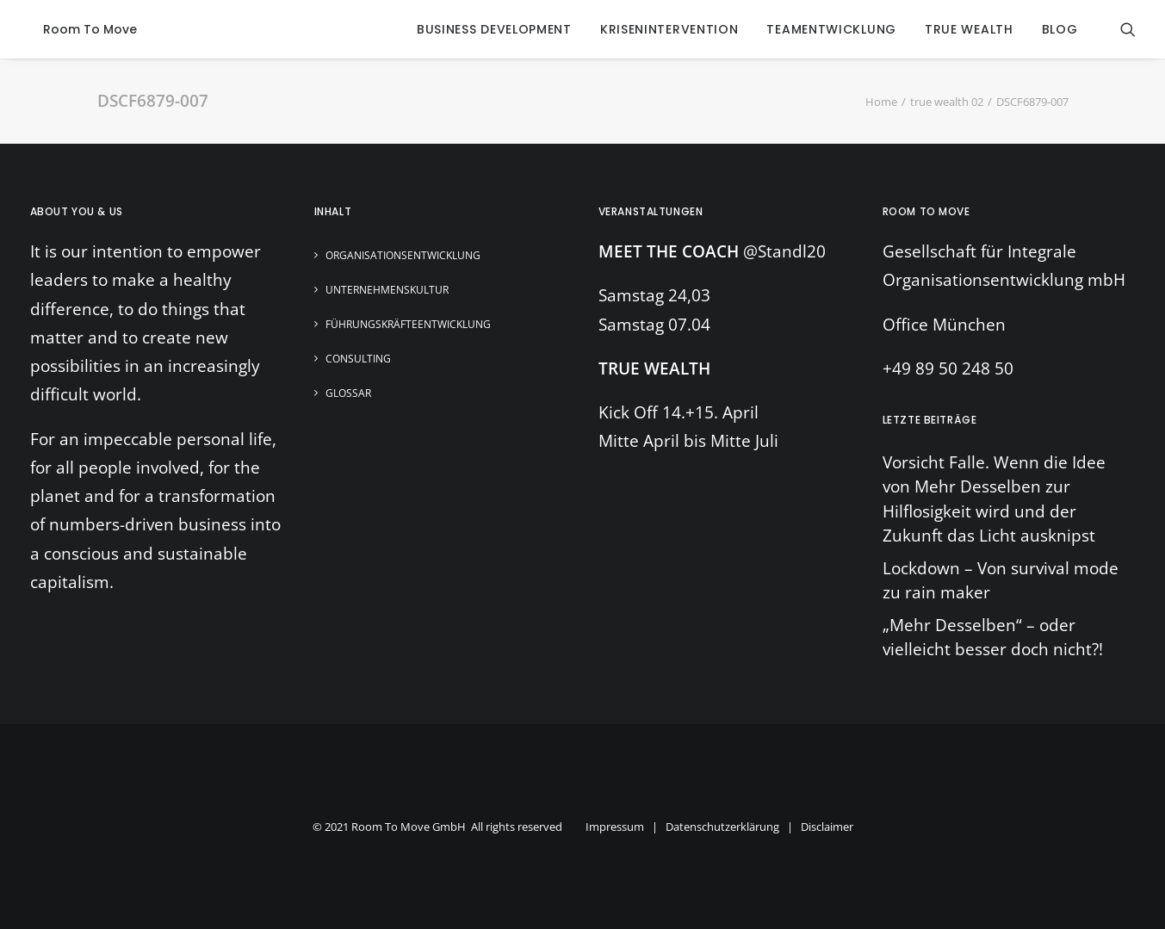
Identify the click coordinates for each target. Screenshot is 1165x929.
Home (881, 101)
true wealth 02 (946, 101)
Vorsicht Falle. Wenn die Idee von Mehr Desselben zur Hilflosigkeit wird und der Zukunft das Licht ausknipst (994, 499)
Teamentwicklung (831, 29)
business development (494, 29)
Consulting (358, 358)
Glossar (348, 393)
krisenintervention (669, 29)
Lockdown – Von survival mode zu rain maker (1001, 580)
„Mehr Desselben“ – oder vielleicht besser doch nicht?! (993, 637)
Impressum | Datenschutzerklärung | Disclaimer (719, 826)
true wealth (969, 29)
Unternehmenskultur (387, 289)
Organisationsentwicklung (402, 255)
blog (1060, 29)
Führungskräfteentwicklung (408, 324)
